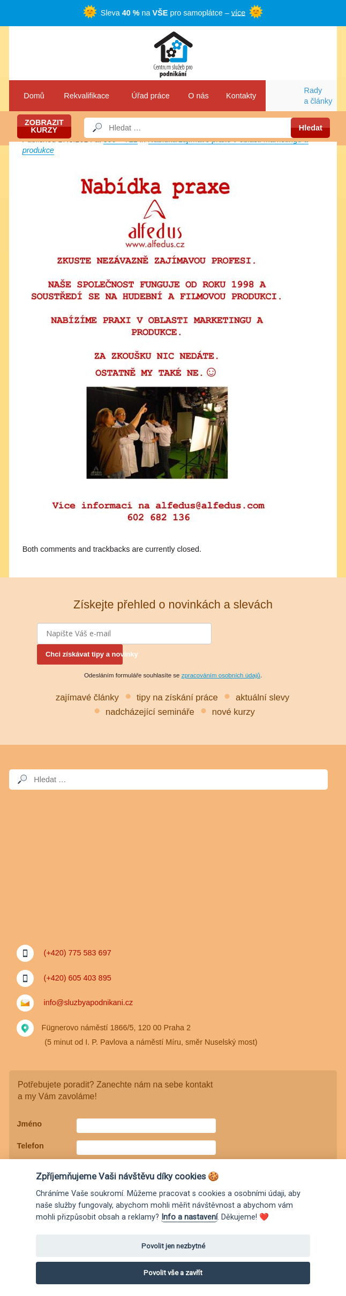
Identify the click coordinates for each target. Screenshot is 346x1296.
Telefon (30, 1145)
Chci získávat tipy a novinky (84, 654)
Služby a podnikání (173, 53)
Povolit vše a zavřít (173, 1273)
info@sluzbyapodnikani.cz (88, 1002)
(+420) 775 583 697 (77, 952)
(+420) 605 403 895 (77, 978)
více (238, 12)
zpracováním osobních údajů (221, 675)
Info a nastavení (189, 1217)
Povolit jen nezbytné (173, 1246)
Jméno (29, 1124)
